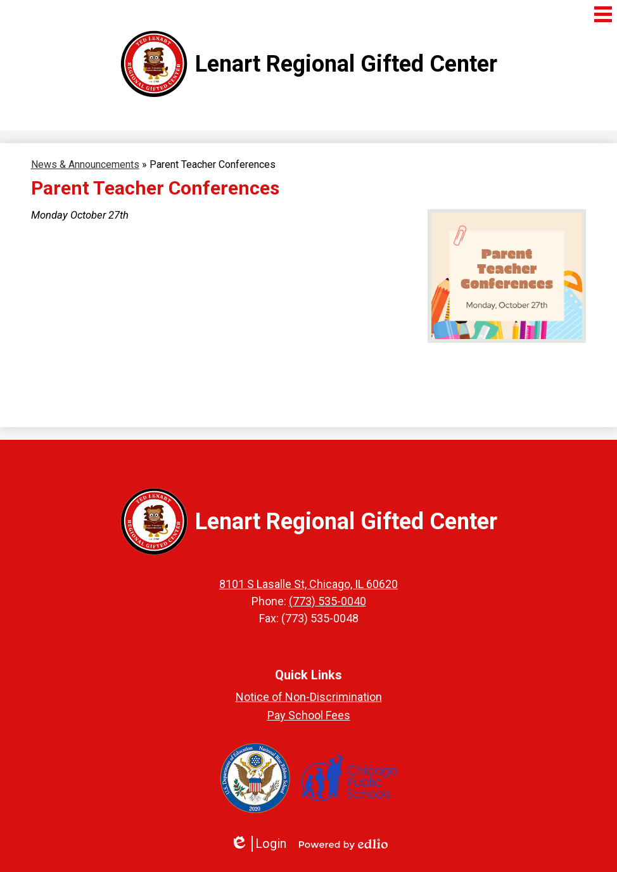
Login (258, 844)
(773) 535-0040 (327, 601)
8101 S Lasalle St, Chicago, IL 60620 (308, 584)
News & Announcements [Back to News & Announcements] (85, 164)
